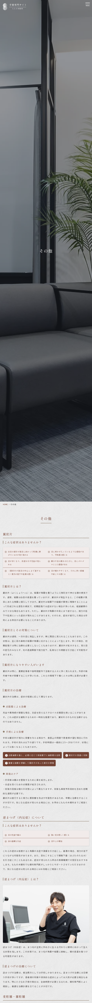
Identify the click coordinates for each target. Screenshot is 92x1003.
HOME (5, 504)
